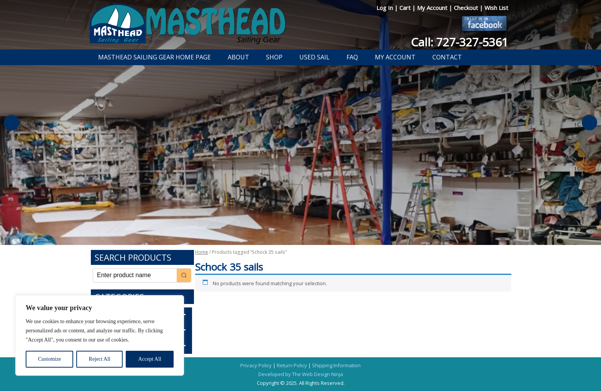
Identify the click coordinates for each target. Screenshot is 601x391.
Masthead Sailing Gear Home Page (154, 57)
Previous (11, 122)
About (238, 57)
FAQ (352, 57)
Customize (49, 359)
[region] (99, 335)
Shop (274, 57)
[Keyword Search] (135, 275)
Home (201, 252)
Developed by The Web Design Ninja (300, 374)
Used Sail (314, 57)
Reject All (99, 359)
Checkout (466, 8)
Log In (385, 8)
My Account (433, 8)
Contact (447, 57)
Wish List (496, 8)
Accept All (149, 359)
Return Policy (292, 365)
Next (589, 122)
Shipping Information (336, 365)
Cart (405, 8)
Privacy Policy (256, 365)
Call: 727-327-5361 (459, 42)
